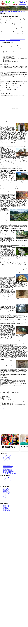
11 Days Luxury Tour (7, 462)
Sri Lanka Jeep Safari (7, 459)
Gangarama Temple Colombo (8, 498)
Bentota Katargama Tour (7, 469)
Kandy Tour (5, 478)
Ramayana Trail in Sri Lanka (15, 39)
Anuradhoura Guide (6, 492)
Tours (8, 11)
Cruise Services (23, 11)
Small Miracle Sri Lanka (7, 460)
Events (19, 11)
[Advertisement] (14, 421)
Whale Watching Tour (7, 479)
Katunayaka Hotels (6, 510)
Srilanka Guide (15, 11)
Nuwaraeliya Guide (6, 491)
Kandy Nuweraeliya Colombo (8, 471)
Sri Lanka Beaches (6, 493)
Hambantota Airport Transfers (8, 482)
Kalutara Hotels (6, 509)
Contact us (5, 11)
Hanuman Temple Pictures (15, 40)
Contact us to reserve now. (5, 408)
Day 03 (1, 170)
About (1, 12)
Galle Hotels (5, 507)
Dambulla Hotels (6, 506)
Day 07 (1, 374)
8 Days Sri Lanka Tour (7, 461)
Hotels (10, 11)
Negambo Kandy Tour (7, 472)
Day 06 (1, 343)
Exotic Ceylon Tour (6, 465)
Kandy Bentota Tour (6, 468)
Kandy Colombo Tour (7, 456)
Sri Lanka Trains (6, 494)
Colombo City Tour (6, 477)
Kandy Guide (5, 490)
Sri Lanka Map (5, 497)
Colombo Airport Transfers (8, 481)
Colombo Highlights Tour (7, 455)
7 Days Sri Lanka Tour (7, 458)
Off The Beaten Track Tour (8, 466)
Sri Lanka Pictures (6, 495)
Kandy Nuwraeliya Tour (7, 470)
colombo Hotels (6, 505)
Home (1, 11)
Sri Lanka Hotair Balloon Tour (8, 480)
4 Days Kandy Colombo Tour (8, 457)
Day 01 (1, 120)
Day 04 (1, 230)
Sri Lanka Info (5, 488)
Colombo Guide (6, 489)
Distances (4, 496)
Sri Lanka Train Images (7, 499)
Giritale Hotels (5, 508)
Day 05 (1, 245)
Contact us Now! (22, 4)
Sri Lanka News (6, 500)
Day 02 (1, 146)
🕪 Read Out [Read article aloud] (3, 13)
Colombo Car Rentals (7, 484)
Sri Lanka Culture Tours (7, 467)
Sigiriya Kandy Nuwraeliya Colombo (10, 473)
